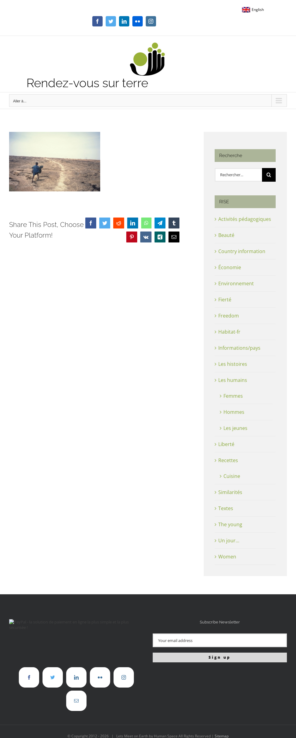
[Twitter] (53, 677)
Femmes (233, 396)
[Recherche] (269, 175)
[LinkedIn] (76, 677)
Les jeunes (235, 428)
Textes (225, 508)
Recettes (228, 460)
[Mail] (76, 701)
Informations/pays (239, 348)
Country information (241, 251)
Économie (229, 267)
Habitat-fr (229, 331)
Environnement (236, 283)
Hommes (233, 412)
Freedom (228, 315)
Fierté (224, 299)
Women (227, 556)
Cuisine (231, 476)
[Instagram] (124, 677)
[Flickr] (100, 677)
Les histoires (232, 364)
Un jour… (228, 540)
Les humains (232, 380)
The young (230, 524)
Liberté (226, 444)
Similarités (230, 492)
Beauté (226, 235)
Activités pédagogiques (244, 219)
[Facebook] (29, 677)
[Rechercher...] (238, 175)
